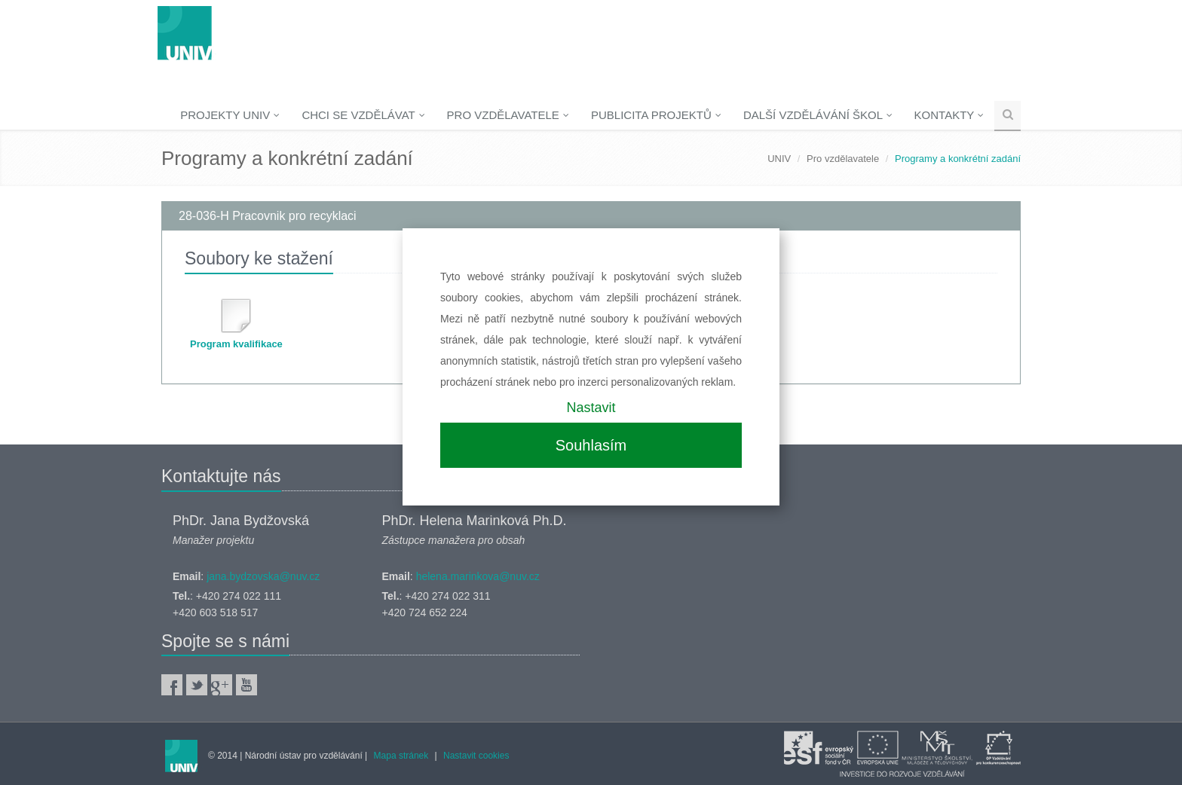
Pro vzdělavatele (508, 114)
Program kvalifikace (236, 344)
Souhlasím (591, 445)
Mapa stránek (401, 755)
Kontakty (949, 114)
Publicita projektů (656, 114)
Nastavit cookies (476, 755)
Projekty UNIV (230, 114)
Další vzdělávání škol (818, 114)
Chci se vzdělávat (363, 114)
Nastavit (590, 407)
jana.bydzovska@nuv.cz (263, 576)
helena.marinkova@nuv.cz (478, 576)
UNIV (779, 158)
